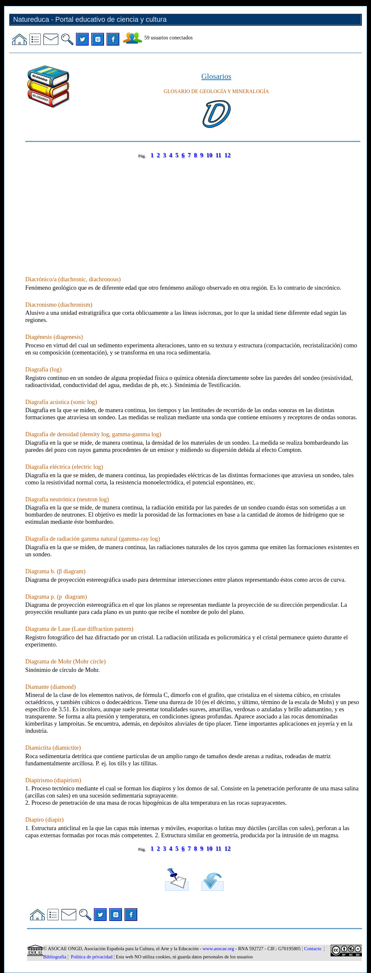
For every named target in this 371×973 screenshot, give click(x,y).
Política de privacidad (91, 956)
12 (227, 155)
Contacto (312, 948)
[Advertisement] (192, 210)
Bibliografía (55, 956)
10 (209, 155)
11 (218, 155)
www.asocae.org (218, 948)
